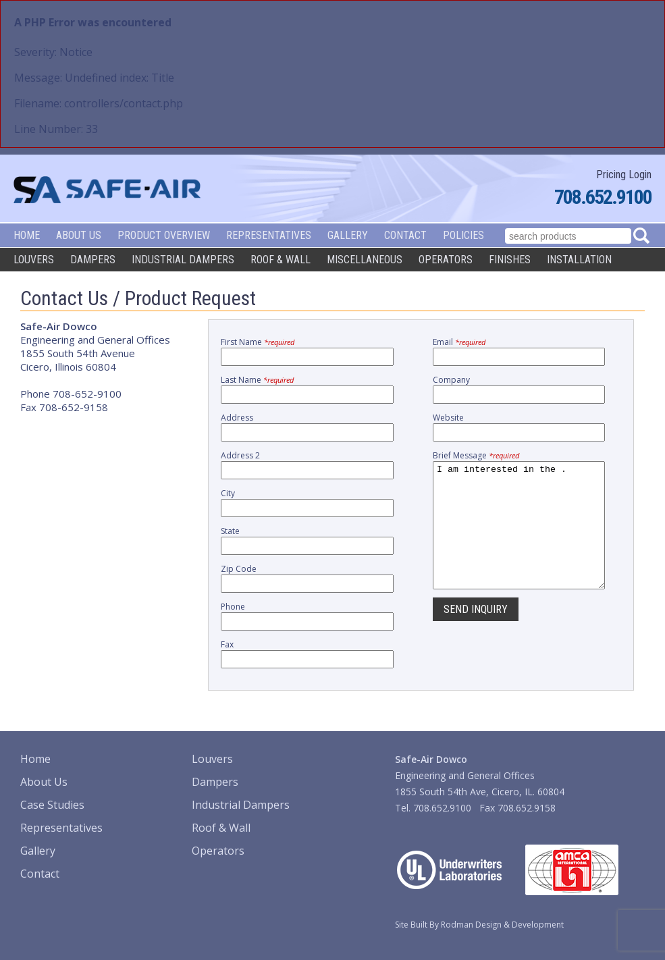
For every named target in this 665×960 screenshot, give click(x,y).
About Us (78, 235)
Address (237, 417)
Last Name (257, 379)
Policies (463, 235)
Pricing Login (623, 174)
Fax (227, 644)
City (228, 493)
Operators (446, 259)
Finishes (510, 259)
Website (448, 417)
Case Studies (52, 804)
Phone (233, 606)
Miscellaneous (364, 259)
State (230, 531)
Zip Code (239, 569)
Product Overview (163, 235)
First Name (257, 342)
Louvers (34, 259)
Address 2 (240, 455)
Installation (579, 259)
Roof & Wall (280, 259)
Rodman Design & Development (502, 924)
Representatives (268, 235)
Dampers (92, 259)
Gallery (347, 235)
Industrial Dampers (183, 259)
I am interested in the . (519, 537)
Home (27, 235)
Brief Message (476, 455)
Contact (405, 235)
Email (459, 342)
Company (451, 379)
